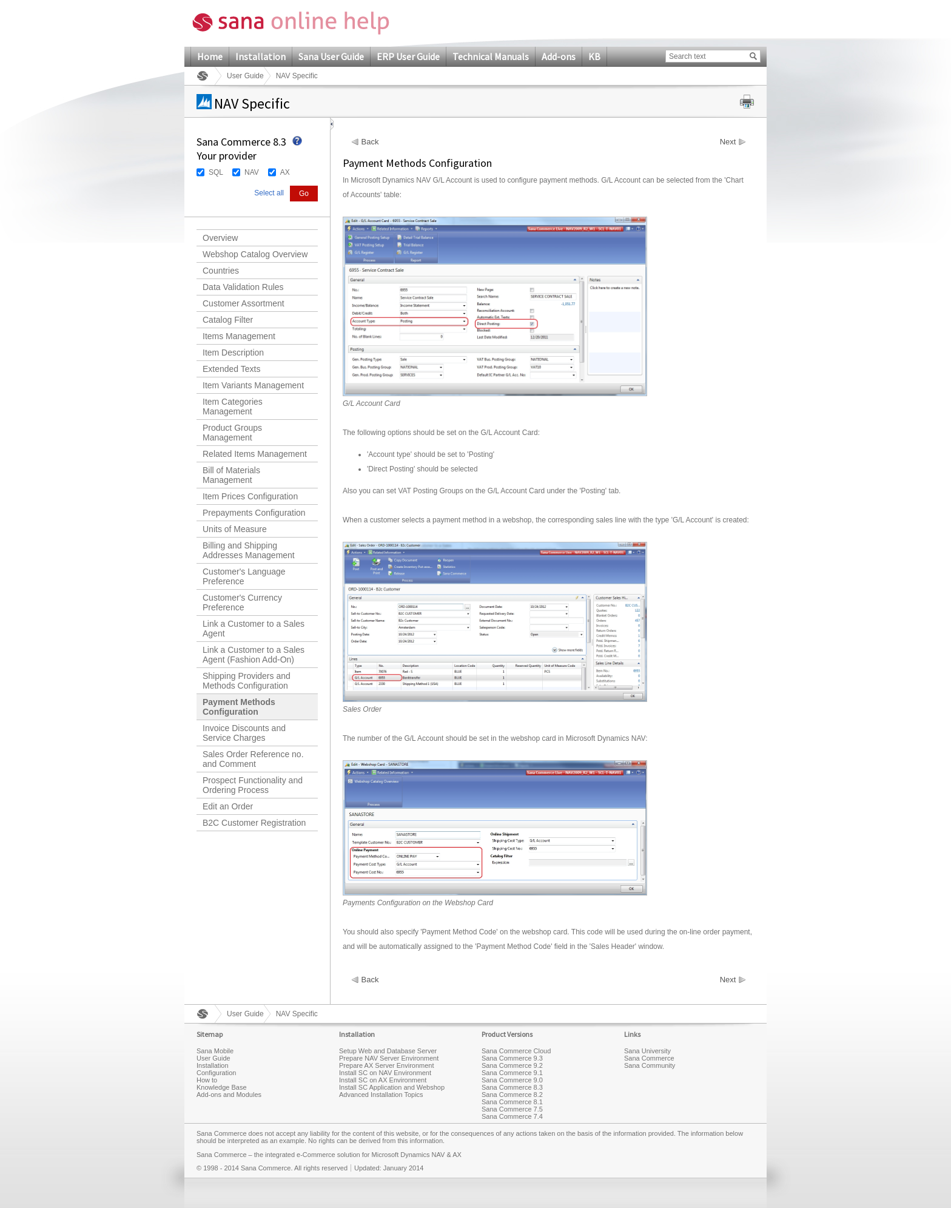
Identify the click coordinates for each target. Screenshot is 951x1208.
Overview (220, 238)
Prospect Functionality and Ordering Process (253, 785)
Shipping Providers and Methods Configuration (247, 680)
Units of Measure (235, 529)
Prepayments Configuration (254, 513)
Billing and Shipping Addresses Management (249, 550)
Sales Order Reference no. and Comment (253, 759)
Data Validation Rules (243, 287)
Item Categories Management (233, 406)
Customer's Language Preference (244, 576)
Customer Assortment (243, 303)
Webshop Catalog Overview (255, 254)
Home (210, 56)
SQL (216, 172)
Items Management (239, 336)
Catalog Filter (228, 320)
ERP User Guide (408, 56)
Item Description (233, 352)
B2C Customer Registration (254, 823)
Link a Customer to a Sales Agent (253, 628)
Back (370, 142)
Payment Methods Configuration (239, 707)
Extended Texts (231, 369)
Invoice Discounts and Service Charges (244, 733)
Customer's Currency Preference (242, 602)
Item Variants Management (253, 385)
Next (728, 142)
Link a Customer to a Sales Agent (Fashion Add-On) (253, 654)
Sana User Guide (331, 56)
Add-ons (559, 56)
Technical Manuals (490, 56)
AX (285, 172)
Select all (269, 193)
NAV (251, 172)
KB (594, 56)
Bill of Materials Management (231, 475)
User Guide (245, 76)
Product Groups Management (232, 432)
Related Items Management (255, 454)
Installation (260, 56)
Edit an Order (228, 806)
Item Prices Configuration (250, 496)
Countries (221, 270)
